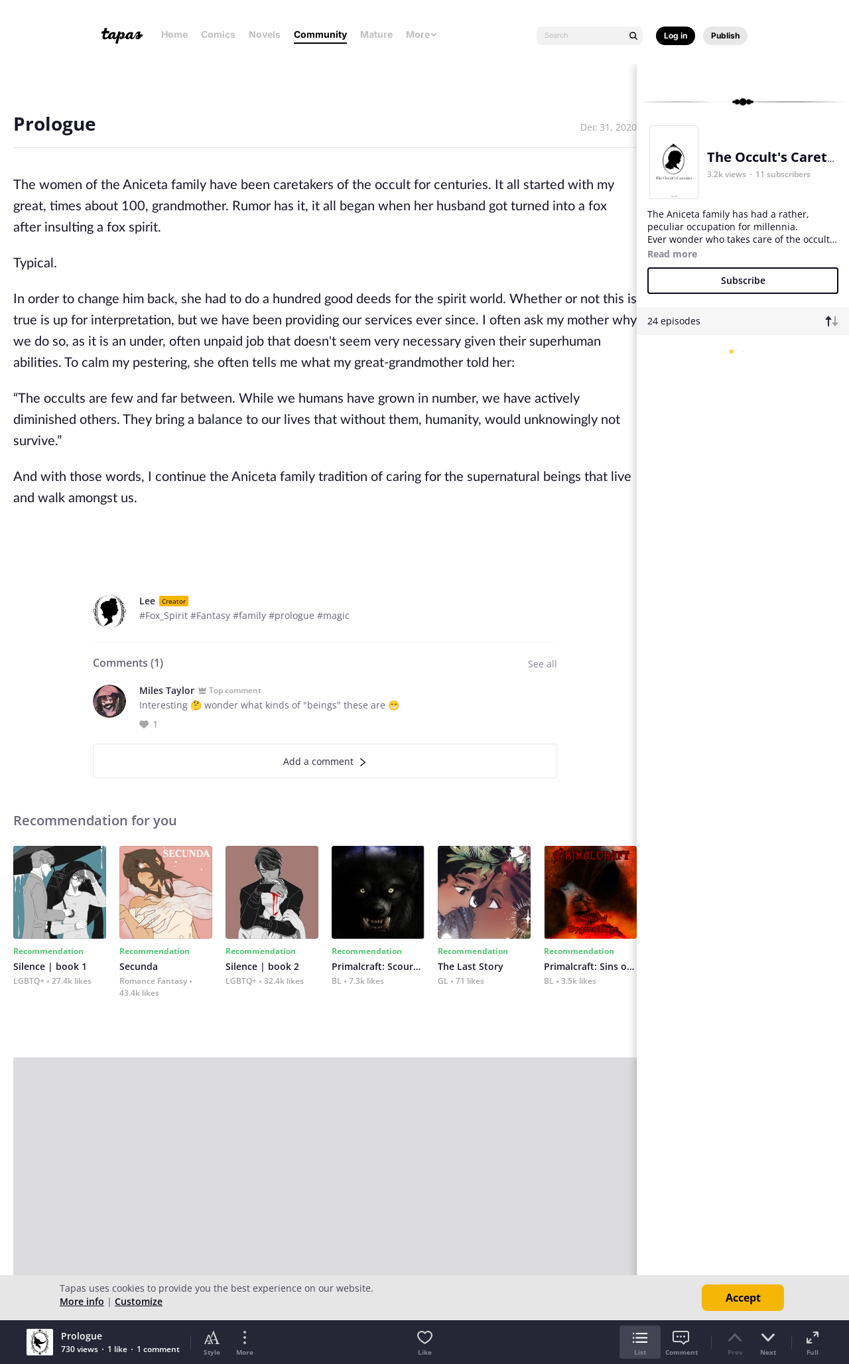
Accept (743, 1297)
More (422, 34)
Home (174, 34)
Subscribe (743, 280)
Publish (725, 35)
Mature (376, 34)
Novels (265, 34)
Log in (675, 35)
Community (320, 34)
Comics (218, 34)
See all (542, 663)
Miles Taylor (166, 690)
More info (82, 1301)
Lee (147, 600)
